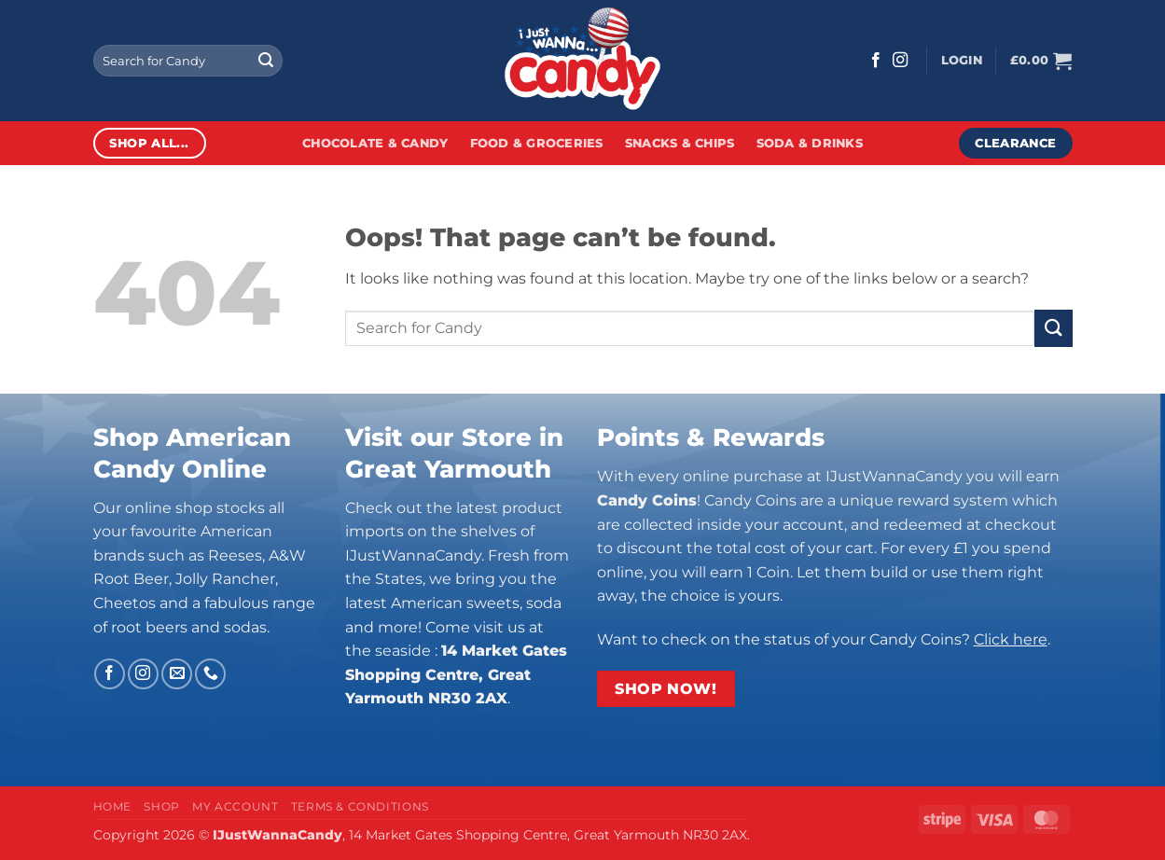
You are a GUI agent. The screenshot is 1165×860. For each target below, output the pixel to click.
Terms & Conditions (360, 806)
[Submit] (266, 60)
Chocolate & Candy (375, 143)
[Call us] (210, 674)
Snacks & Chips (680, 143)
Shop (161, 806)
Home (112, 806)
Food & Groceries (536, 143)
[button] (961, 60)
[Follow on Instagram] (900, 60)
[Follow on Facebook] (875, 60)
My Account (235, 806)
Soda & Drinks (809, 143)
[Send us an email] (176, 674)
